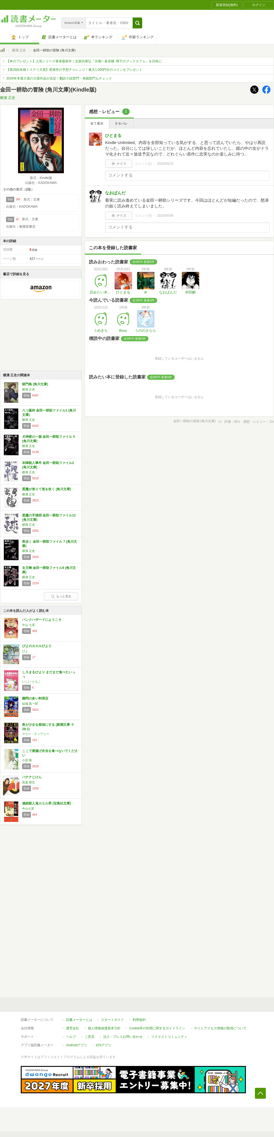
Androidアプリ (76, 1045)
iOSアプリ (103, 1045)
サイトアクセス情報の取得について (220, 1028)
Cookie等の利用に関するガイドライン (157, 1028)
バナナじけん (32, 777)
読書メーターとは (79, 1019)
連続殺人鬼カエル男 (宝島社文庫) (46, 803)
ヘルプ (71, 1036)
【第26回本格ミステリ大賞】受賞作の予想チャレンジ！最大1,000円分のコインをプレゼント (74, 70)
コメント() (143, 163)
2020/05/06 (165, 215)
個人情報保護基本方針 (104, 1028)
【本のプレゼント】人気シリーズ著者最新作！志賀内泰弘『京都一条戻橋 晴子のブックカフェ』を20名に (84, 61)
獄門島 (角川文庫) (35, 384)
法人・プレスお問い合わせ (122, 1036)
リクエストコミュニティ (169, 1036)
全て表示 (96, 123)
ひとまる (113, 135)
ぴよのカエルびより (37, 646)
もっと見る (61, 596)
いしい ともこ (31, 681)
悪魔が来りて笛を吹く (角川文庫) (46, 489)
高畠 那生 (28, 782)
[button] (137, 22)
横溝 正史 (19, 50)
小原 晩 (27, 760)
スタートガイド (112, 1019)
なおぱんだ (115, 192)
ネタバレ (121, 123)
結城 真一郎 (30, 703)
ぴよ (25, 651)
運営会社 (72, 1028)
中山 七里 (28, 625)
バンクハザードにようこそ (41, 620)
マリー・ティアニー (35, 734)
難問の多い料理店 (35, 698)
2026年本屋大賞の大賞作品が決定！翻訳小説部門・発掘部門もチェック (59, 78)
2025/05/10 (165, 163)
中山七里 (28, 808)
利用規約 (139, 1019)
